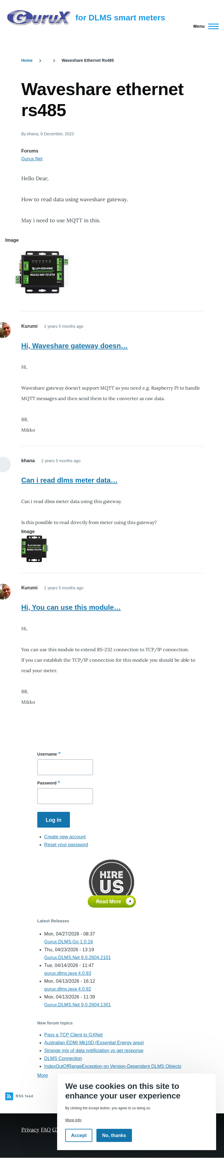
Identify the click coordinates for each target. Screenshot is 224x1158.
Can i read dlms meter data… (69, 480)
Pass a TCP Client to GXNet (73, 1034)
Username (47, 754)
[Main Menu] (204, 26)
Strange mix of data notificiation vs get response (94, 1050)
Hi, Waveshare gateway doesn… (74, 346)
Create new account (65, 836)
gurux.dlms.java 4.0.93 (67, 973)
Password (47, 783)
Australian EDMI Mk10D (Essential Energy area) (94, 1042)
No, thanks (114, 1135)
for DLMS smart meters (120, 17)
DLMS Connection (63, 1058)
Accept (79, 1135)
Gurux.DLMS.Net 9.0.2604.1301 (77, 1004)
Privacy (30, 1129)
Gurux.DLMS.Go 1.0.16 (68, 941)
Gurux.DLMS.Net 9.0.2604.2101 (77, 957)
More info (73, 1120)
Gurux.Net (32, 158)
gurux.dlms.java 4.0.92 (67, 989)
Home (27, 60)
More (42, 1075)
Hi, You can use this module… (71, 607)
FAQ (46, 1129)
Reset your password (66, 844)
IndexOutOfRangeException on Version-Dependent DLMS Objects (112, 1066)
